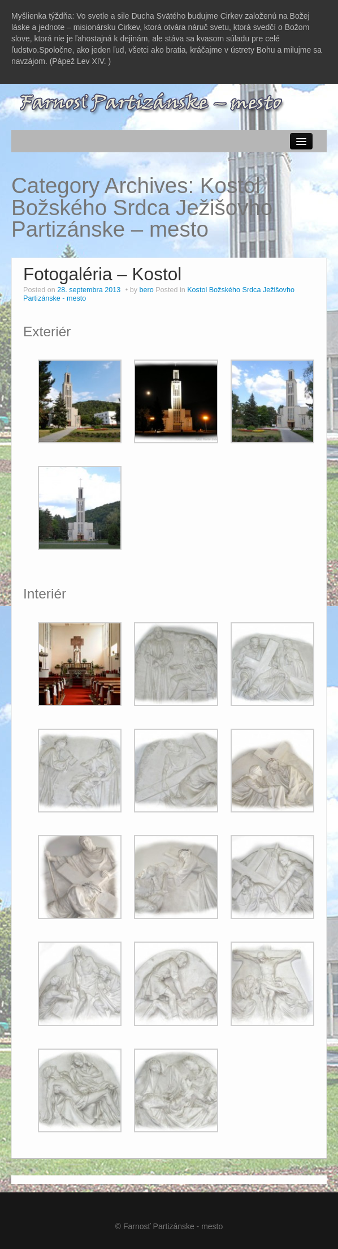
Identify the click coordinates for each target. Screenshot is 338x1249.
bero (146, 290)
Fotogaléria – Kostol (102, 274)
